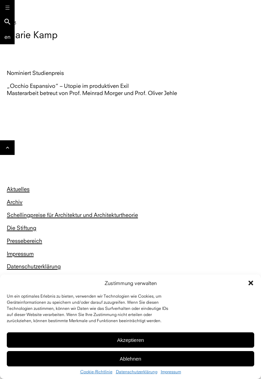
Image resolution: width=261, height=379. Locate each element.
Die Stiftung (21, 227)
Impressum (171, 372)
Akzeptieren (130, 340)
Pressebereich (24, 240)
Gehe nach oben (7, 149)
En (7, 36)
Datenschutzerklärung (136, 372)
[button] (250, 283)
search (7, 22)
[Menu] (7, 7)
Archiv (14, 202)
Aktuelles (18, 189)
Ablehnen (130, 359)
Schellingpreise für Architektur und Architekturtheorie (72, 214)
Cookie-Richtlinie (96, 372)
